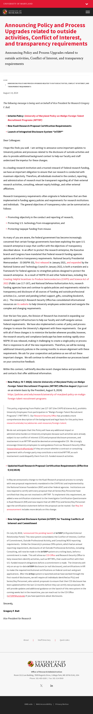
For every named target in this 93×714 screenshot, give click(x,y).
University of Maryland (18, 4)
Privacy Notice (62, 704)
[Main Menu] (88, 12)
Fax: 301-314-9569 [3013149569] (56, 678)
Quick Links (65, 640)
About (26, 640)
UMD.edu (28, 704)
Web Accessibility (44, 704)
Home (5, 80)
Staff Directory (44, 640)
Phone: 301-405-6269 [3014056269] (38, 678)
